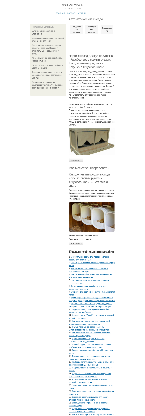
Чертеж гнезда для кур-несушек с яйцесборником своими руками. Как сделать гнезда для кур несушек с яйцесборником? (91, 61)
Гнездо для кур (107, 29)
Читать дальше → (76, 160)
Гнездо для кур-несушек (76, 29)
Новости (71, 13)
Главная (60, 13)
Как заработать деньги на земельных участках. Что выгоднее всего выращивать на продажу (48, 85)
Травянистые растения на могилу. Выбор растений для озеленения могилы (47, 75)
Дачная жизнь (72, 4)
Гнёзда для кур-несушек (91, 29)
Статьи (81, 13)
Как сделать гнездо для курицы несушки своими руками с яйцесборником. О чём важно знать (89, 180)
